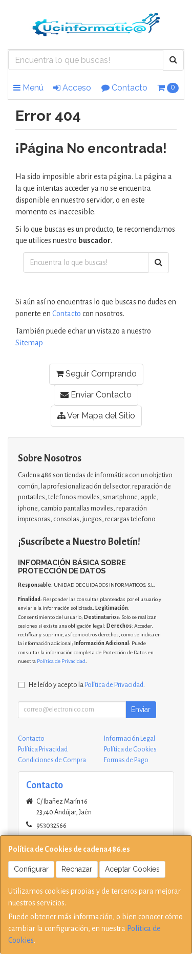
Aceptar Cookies (132, 869)
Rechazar (76, 869)
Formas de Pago (126, 760)
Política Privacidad (43, 749)
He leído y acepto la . (87, 685)
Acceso (72, 88)
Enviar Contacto (96, 395)
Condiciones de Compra (52, 760)
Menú (28, 88)
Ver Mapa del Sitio (96, 415)
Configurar (31, 869)
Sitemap (29, 343)
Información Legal (129, 738)
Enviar (141, 709)
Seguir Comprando (96, 374)
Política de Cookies (130, 749)
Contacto (124, 88)
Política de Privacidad (61, 661)
